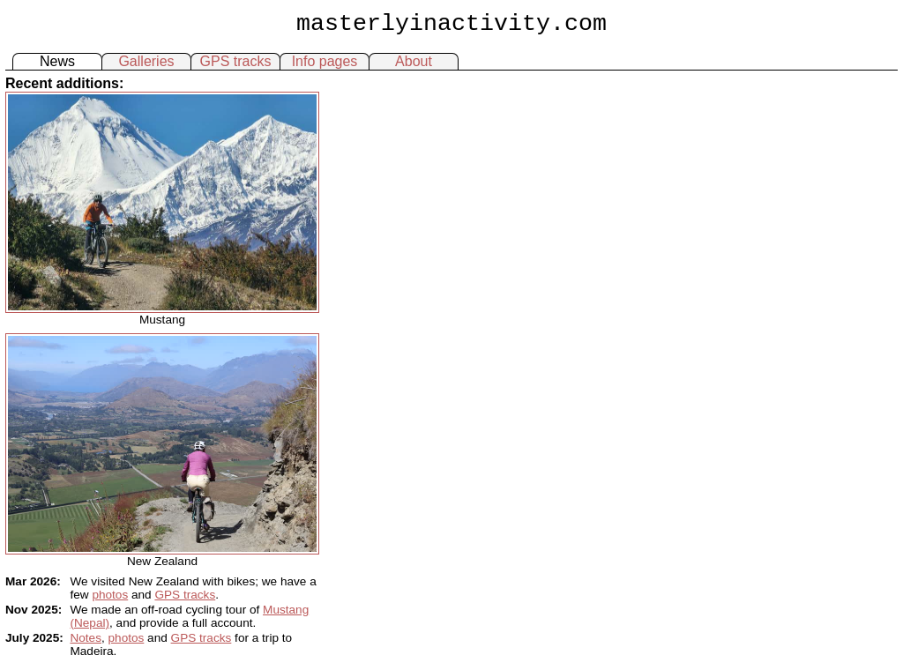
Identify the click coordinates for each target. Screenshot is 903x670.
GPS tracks (236, 61)
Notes (85, 637)
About (413, 61)
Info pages (325, 61)
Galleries (146, 61)
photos (110, 594)
